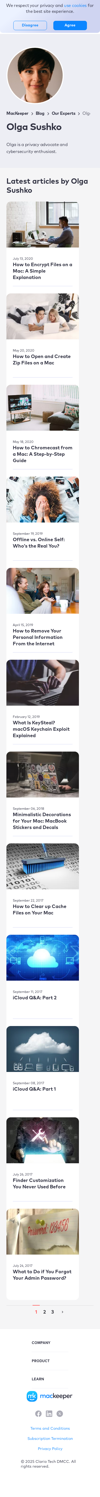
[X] (60, 1414)
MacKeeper (17, 113)
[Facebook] (38, 1414)
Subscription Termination (50, 1439)
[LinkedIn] (49, 1414)
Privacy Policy (50, 1449)
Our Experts (63, 113)
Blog (40, 113)
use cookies (76, 5)
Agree (70, 25)
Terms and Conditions (50, 1429)
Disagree (30, 25)
